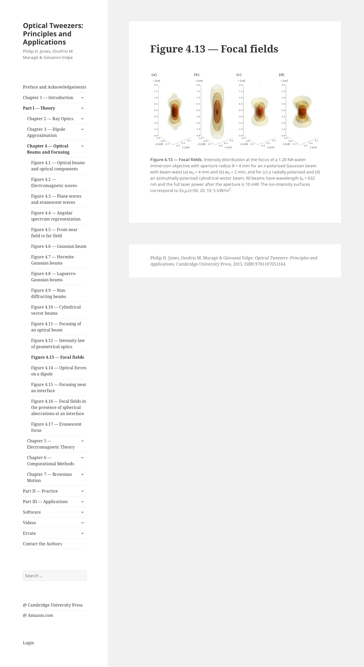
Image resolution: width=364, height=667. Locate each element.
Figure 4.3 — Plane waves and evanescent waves (56, 199)
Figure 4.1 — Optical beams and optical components (58, 166)
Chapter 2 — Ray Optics (50, 118)
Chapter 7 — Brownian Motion (49, 477)
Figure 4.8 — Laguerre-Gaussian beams (54, 277)
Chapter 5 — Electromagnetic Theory (51, 444)
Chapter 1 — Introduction (48, 97)
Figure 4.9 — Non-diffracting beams (48, 293)
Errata (29, 533)
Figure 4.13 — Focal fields (57, 357)
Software (32, 512)
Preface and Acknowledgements (54, 87)
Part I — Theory (39, 108)
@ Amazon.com (38, 615)
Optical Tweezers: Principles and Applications (53, 34)
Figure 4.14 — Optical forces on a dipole (58, 371)
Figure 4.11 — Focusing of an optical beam (56, 327)
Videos (29, 522)
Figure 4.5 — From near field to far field (54, 233)
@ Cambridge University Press (53, 605)
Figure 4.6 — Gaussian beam (58, 246)
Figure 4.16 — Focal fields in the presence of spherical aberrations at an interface (58, 407)
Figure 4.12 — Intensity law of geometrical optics (58, 343)
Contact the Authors (42, 544)
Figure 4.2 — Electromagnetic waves (54, 182)
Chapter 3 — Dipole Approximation (46, 132)
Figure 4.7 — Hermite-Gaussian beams (53, 260)
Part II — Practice (40, 491)
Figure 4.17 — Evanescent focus (56, 427)
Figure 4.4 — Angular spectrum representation (56, 216)
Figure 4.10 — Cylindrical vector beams (56, 310)
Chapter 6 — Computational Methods (50, 461)
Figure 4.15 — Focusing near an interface (58, 387)
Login (28, 643)
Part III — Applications (45, 501)
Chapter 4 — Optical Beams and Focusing (48, 149)
